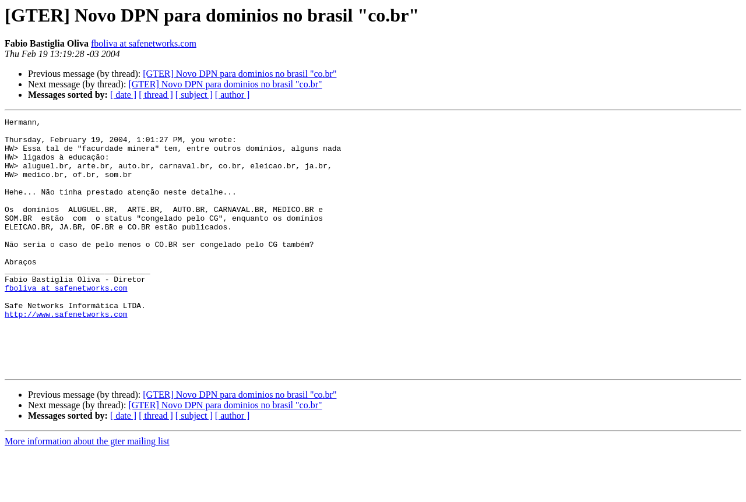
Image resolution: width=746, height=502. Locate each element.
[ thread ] (156, 95)
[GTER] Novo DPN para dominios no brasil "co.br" (239, 74)
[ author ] (232, 95)
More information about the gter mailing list (87, 492)
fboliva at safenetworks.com (143, 43)
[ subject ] (194, 95)
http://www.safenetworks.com (66, 354)
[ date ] (123, 95)
